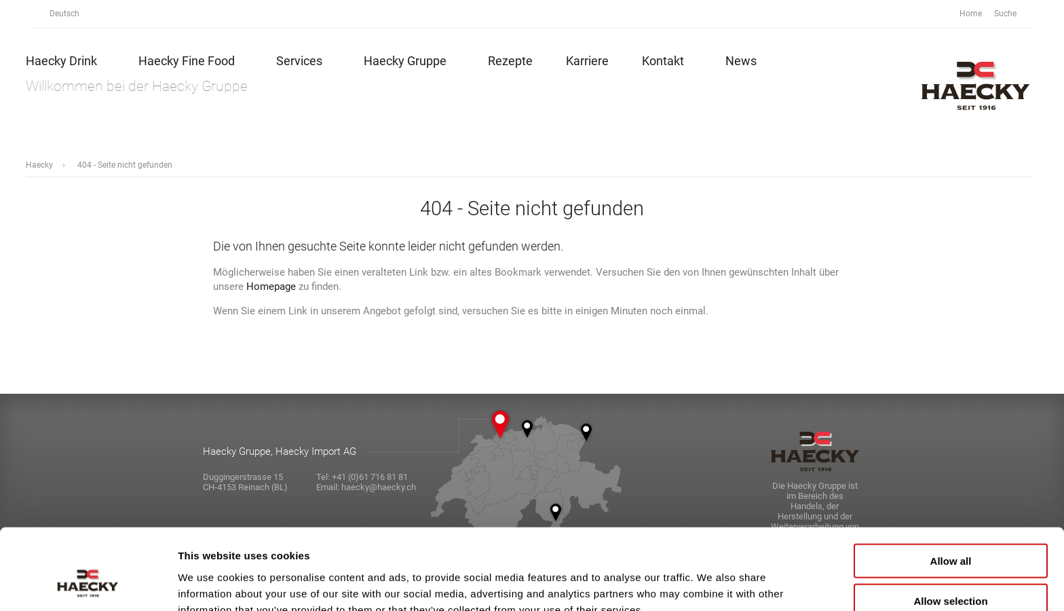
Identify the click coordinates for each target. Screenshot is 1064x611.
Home (971, 13)
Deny (951, 571)
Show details (712, 584)
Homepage (271, 286)
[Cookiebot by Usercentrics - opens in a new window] (87, 584)
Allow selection (950, 532)
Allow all (951, 492)
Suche (1012, 14)
